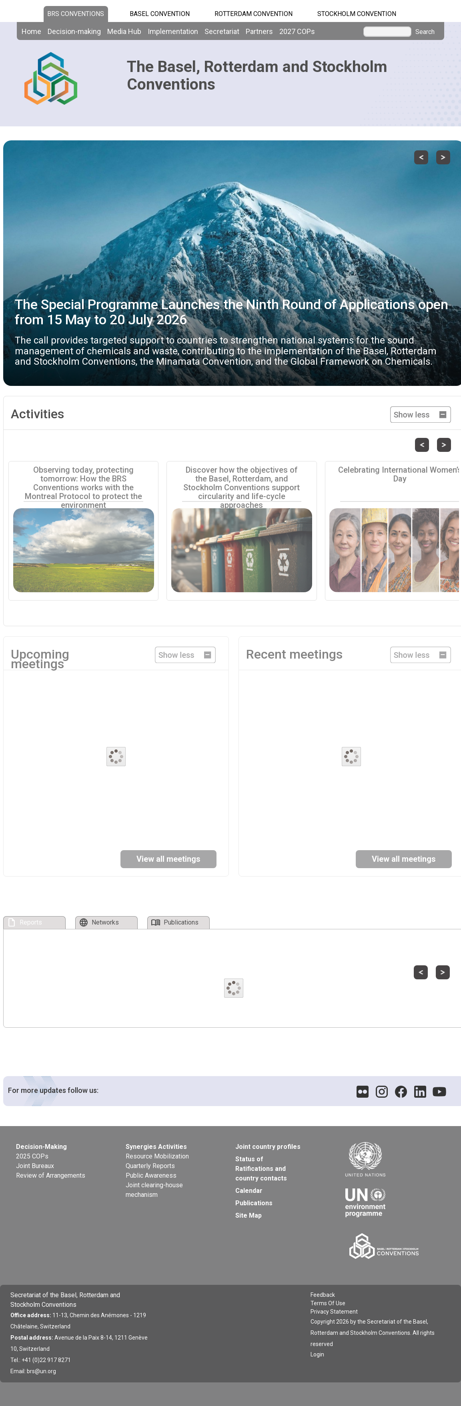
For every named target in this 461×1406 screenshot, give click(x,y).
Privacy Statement (334, 1311)
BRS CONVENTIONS (75, 14)
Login (317, 1354)
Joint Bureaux (35, 1166)
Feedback (323, 1295)
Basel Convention (160, 14)
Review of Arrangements (50, 1175)
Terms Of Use (328, 1303)
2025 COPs (32, 1156)
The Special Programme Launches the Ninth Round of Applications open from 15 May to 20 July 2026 (231, 311)
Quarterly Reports (150, 1166)
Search (425, 32)
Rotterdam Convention (253, 14)
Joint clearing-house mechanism (154, 1189)
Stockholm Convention (356, 14)
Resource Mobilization (157, 1156)
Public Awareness (151, 1175)
